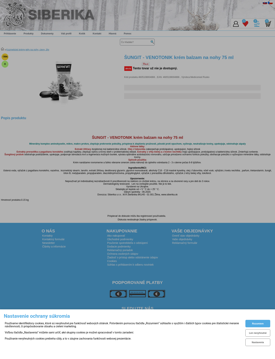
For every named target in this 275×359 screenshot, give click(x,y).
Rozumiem (258, 323)
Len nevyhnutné (258, 333)
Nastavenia (258, 342)
